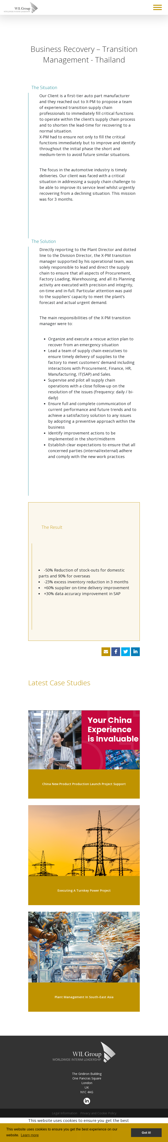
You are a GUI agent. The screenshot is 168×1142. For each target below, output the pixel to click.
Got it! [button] (146, 1132)
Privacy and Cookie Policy (98, 1113)
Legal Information (64, 1113)
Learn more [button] (30, 1135)
